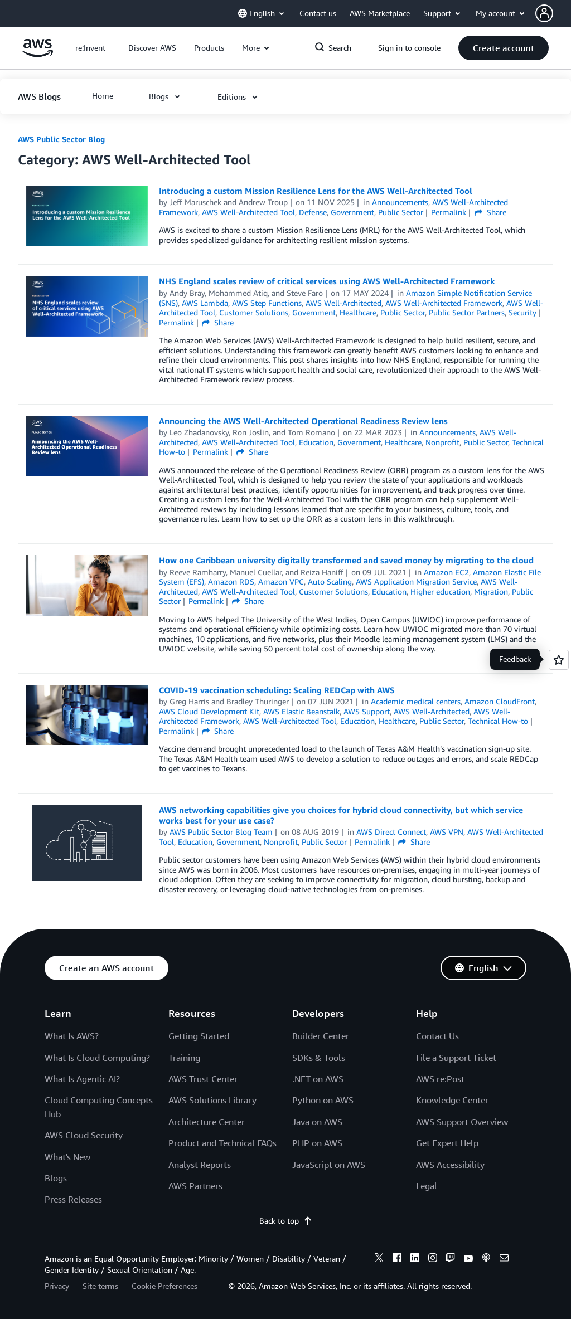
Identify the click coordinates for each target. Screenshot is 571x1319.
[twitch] (450, 1259)
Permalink (448, 212)
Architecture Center (206, 1121)
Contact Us (437, 1035)
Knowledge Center (452, 1100)
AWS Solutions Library (212, 1100)
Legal (426, 1185)
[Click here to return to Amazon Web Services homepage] (37, 54)
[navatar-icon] (544, 13)
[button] (553, 13)
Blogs (56, 1178)
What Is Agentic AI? (82, 1078)
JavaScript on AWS (328, 1164)
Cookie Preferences (164, 1286)
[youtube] (468, 1259)
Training (184, 1057)
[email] (504, 1259)
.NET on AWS (317, 1078)
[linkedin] (414, 1259)
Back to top (285, 1220)
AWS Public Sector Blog (61, 139)
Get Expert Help (447, 1142)
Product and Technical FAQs (222, 1142)
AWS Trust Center (203, 1078)
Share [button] (490, 212)
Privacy (57, 1286)
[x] (379, 1259)
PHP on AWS (317, 1142)
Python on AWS (323, 1100)
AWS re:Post (440, 1078)
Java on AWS (317, 1121)
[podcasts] (486, 1259)
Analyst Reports (199, 1164)
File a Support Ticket (456, 1057)
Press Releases (73, 1199)
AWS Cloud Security (84, 1135)
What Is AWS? (72, 1035)
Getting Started (198, 1035)
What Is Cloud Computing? (97, 1057)
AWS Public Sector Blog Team (221, 831)
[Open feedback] (559, 660)
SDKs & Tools (318, 1057)
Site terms (100, 1286)
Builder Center (320, 1035)
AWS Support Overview (462, 1121)
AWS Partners (195, 1185)
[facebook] (397, 1259)
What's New (67, 1156)
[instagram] (432, 1259)
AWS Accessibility (450, 1164)
